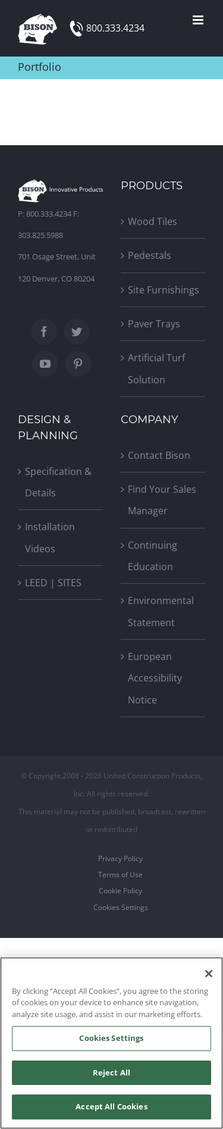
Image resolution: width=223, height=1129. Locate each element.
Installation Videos (50, 537)
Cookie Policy (120, 891)
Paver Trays (154, 323)
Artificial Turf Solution (156, 368)
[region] (111, 1043)
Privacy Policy (120, 858)
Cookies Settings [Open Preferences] (120, 907)
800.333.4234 (115, 28)
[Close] (209, 974)
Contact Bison (159, 455)
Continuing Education (152, 556)
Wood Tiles (152, 221)
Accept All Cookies (111, 1106)
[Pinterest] (78, 364)
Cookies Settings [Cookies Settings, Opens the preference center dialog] (111, 1038)
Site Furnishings (163, 289)
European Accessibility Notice (155, 678)
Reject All (111, 1072)
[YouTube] (45, 364)
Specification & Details (58, 482)
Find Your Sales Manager (162, 500)
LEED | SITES (53, 582)
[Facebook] (44, 331)
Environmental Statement (161, 611)
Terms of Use (120, 875)
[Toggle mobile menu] (199, 20)
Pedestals (149, 255)
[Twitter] (77, 331)
